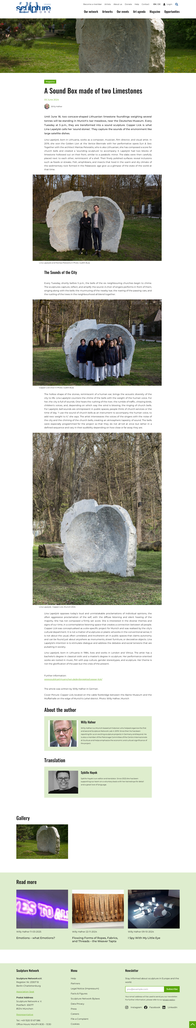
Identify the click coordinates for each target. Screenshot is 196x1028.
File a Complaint (79, 1019)
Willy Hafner (53, 106)
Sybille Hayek (89, 772)
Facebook (152, 1007)
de (159, 4)
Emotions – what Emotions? (35, 938)
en (154, 4)
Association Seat (25, 991)
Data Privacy (77, 1004)
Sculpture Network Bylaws (85, 998)
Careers (75, 1014)
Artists (108, 4)
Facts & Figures (79, 993)
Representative (24, 1014)
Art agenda (139, 11)
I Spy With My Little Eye (144, 938)
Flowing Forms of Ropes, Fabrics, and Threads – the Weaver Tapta (95, 939)
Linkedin (169, 1007)
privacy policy (169, 1000)
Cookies (75, 1024)
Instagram (133, 1007)
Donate (128, 4)
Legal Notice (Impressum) (85, 988)
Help (137, 4)
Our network (91, 11)
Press (74, 1009)
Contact (145, 4)
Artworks (107, 11)
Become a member (92, 4)
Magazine (155, 11)
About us (118, 4)
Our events (123, 11)
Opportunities (172, 11)
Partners (75, 983)
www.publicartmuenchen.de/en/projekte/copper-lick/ (73, 679)
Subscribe (172, 989)
